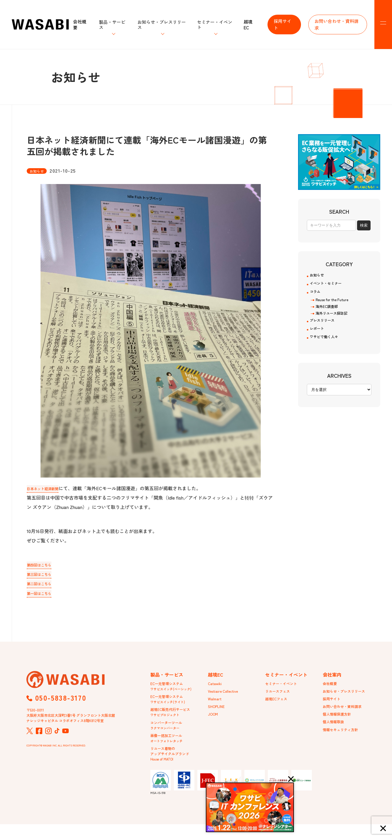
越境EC (248, 24)
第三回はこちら (43, 575)
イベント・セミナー (331, 285)
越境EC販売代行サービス (173, 719)
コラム (317, 295)
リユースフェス (279, 695)
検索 (364, 225)
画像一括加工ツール (168, 748)
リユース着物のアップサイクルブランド (173, 766)
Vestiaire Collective (225, 695)
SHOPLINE (217, 712)
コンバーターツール (168, 733)
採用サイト (282, 24)
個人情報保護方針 (339, 721)
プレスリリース (326, 328)
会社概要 (79, 24)
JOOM (214, 721)
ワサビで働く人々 (328, 348)
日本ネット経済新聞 (48, 488)
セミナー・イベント (283, 686)
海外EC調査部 (328, 313)
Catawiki (216, 686)
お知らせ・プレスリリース (347, 695)
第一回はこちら (43, 594)
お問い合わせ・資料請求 (336, 24)
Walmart (215, 704)
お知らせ (319, 275)
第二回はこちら (43, 585)
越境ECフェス (278, 704)
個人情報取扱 (335, 729)
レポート (319, 338)
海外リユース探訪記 (334, 320)
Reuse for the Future (335, 305)
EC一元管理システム (170, 689)
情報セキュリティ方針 (343, 738)
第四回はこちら (43, 565)
